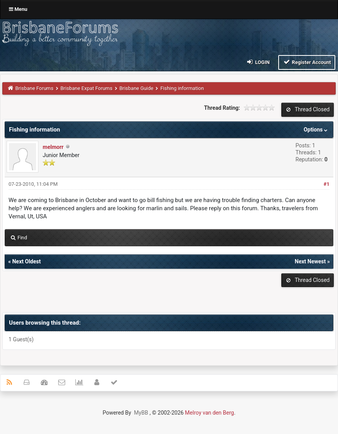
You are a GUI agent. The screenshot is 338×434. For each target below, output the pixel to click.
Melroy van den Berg (209, 413)
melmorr (53, 147)
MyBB (141, 413)
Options (316, 129)
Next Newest (310, 261)
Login (258, 62)
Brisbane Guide (136, 88)
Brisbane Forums (35, 88)
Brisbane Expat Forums (87, 88)
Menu (18, 9)
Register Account (307, 62)
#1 (326, 184)
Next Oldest (26, 261)
